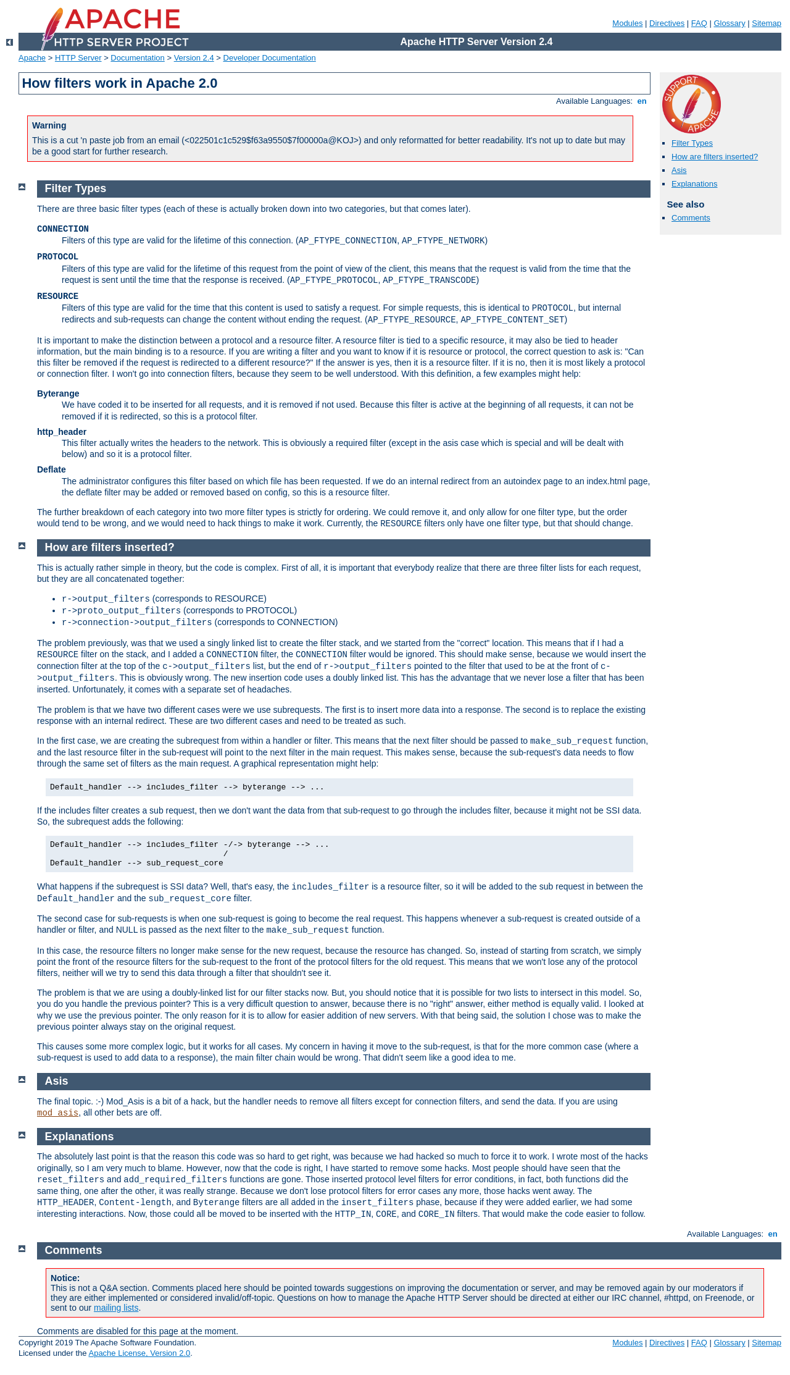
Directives (666, 23)
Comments (691, 217)
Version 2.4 (194, 57)
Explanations (694, 183)
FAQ (699, 23)
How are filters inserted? (715, 156)
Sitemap (766, 23)
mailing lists (116, 1308)
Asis (679, 170)
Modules (627, 23)
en (642, 101)
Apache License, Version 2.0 (139, 1353)
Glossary (729, 23)
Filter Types (692, 143)
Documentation (137, 57)
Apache (32, 57)
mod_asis (57, 1113)
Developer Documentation (269, 57)
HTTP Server (78, 57)
